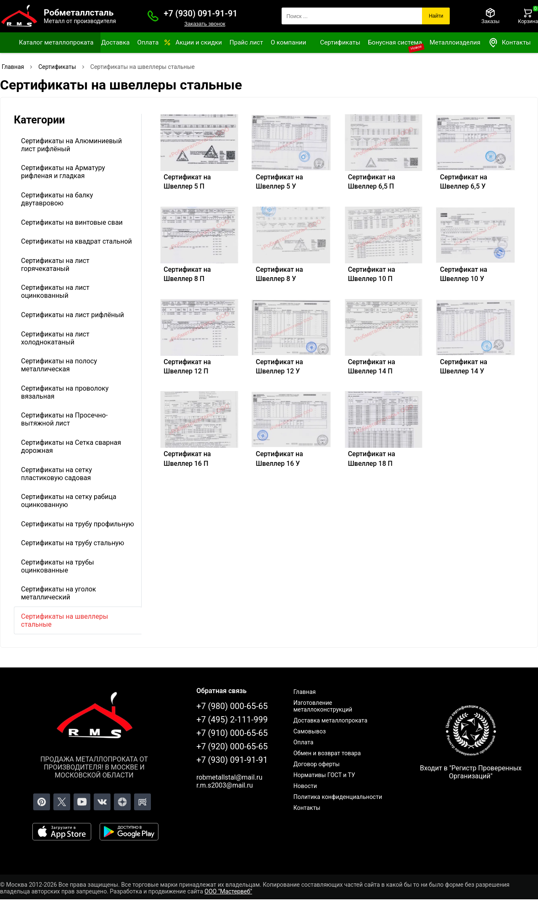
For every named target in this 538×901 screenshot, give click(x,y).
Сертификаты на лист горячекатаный (55, 265)
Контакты (509, 42)
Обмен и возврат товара (327, 753)
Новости (305, 786)
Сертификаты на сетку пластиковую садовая (56, 474)
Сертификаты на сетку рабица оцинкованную (68, 501)
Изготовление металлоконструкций (322, 706)
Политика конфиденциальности (337, 796)
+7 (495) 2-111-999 (232, 719)
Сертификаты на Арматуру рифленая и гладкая (63, 172)
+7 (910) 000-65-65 (232, 733)
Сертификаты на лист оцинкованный (55, 291)
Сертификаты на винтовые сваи (72, 222)
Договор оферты (316, 764)
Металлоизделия (455, 42)
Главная (304, 691)
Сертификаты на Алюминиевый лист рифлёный (71, 145)
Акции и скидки (198, 42)
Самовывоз (309, 731)
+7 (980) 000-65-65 (232, 706)
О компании (288, 42)
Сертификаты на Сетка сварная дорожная (71, 446)
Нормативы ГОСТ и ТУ (324, 775)
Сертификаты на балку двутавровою (57, 199)
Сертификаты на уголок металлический (58, 593)
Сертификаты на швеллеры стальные (64, 620)
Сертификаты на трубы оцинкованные (57, 566)
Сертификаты (340, 42)
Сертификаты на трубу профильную (77, 524)
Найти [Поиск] (436, 16)
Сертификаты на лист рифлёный (72, 315)
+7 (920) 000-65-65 (232, 746)
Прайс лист (246, 42)
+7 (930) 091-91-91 (200, 13)
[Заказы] (490, 16)
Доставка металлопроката (330, 720)
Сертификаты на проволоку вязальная (64, 392)
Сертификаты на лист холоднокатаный (55, 338)
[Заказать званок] (153, 16)
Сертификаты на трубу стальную (72, 543)
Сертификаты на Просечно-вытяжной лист (64, 419)
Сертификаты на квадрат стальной (76, 241)
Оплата (147, 42)
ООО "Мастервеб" (228, 891)
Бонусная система (395, 42)
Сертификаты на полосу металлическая (59, 365)
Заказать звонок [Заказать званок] (204, 24)
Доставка (115, 42)
